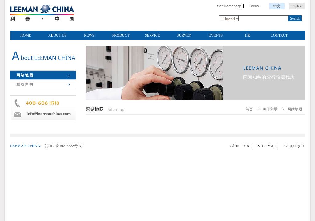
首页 (249, 109)
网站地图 (25, 75)
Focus (254, 6)
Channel (229, 19)
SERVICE (152, 35)
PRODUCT (120, 35)
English (297, 6)
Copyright (294, 146)
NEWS (89, 35)
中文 (277, 6)
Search (295, 18)
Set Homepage (229, 6)
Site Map (267, 146)
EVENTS (216, 35)
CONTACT (279, 35)
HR (247, 35)
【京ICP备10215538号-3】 (63, 146)
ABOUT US (57, 35)
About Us (239, 146)
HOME (25, 35)
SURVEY (184, 35)
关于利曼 (270, 109)
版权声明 (25, 84)
